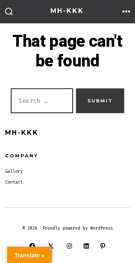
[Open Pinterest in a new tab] (102, 246)
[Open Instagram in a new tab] (69, 246)
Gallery (14, 171)
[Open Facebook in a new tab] (32, 246)
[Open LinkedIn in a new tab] (86, 246)
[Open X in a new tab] (51, 246)
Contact (14, 182)
